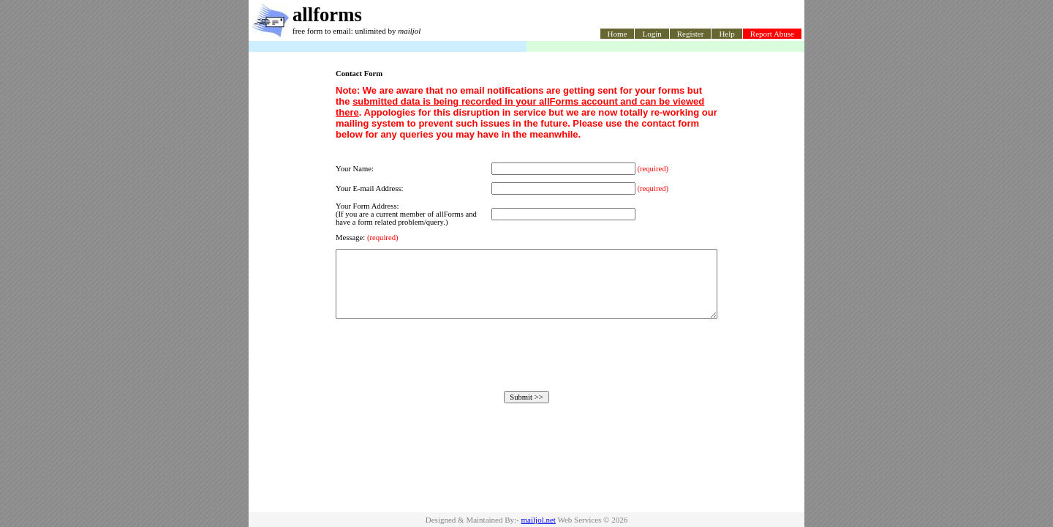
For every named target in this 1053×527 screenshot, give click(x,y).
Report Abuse (772, 33)
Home (617, 33)
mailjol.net (538, 519)
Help (726, 33)
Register (690, 33)
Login (651, 33)
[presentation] (526, 368)
